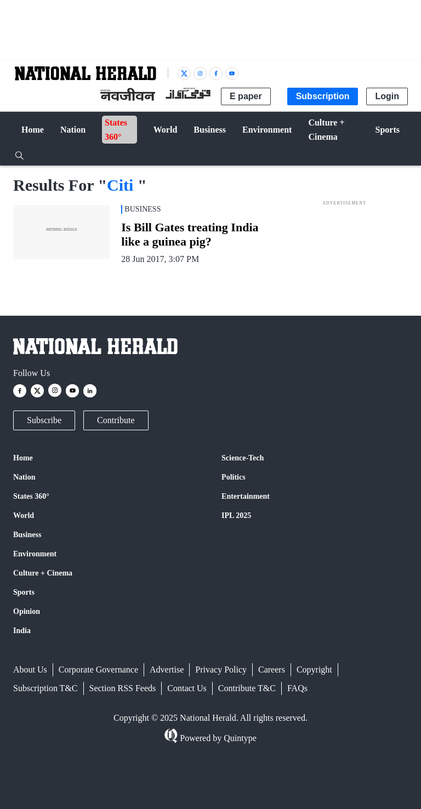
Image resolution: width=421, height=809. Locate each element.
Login (387, 96)
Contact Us (187, 688)
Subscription (323, 96)
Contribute (115, 420)
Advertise (167, 669)
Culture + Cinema (42, 573)
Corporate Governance (98, 669)
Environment (34, 554)
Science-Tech (242, 458)
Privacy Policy (221, 669)
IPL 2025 (236, 515)
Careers (271, 669)
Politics (233, 477)
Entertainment (245, 496)
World (23, 515)
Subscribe (44, 420)
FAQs (297, 688)
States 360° (31, 496)
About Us (30, 669)
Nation (24, 477)
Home (23, 458)
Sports (24, 592)
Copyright (314, 669)
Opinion (26, 611)
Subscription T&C (45, 688)
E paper (246, 96)
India (22, 630)
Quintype (239, 738)
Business (27, 535)
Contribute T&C (247, 688)
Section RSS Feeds (122, 688)
